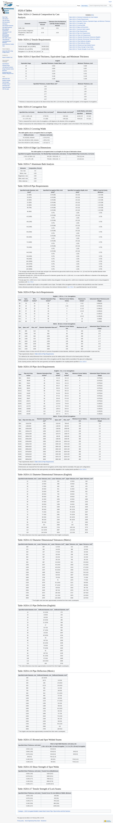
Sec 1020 (82, 361)
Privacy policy (20, 820)
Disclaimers (43, 820)
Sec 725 (30, 282)
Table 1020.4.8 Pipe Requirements (44, 354)
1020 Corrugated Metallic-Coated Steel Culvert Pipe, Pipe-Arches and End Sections (47, 811)
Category (20, 811)
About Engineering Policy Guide (32, 820)
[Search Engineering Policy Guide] (100, 5)
